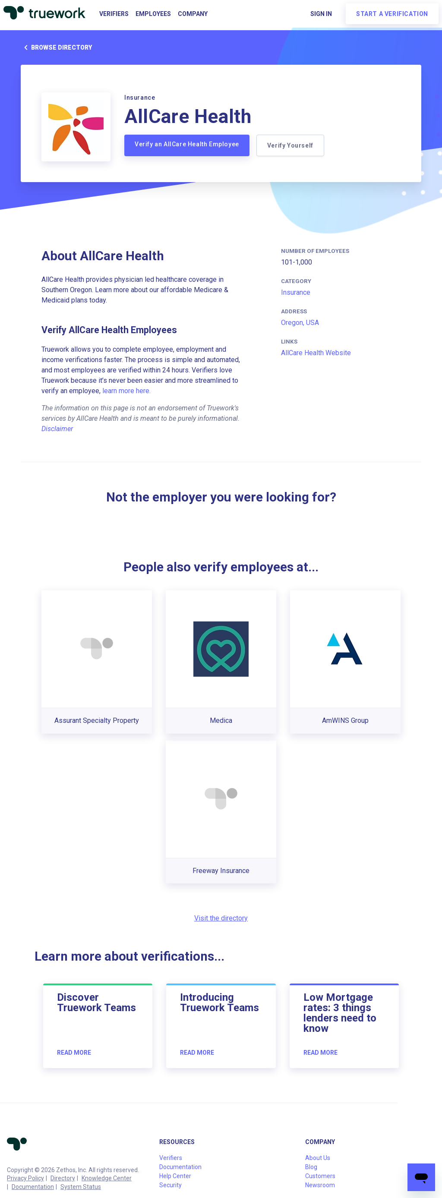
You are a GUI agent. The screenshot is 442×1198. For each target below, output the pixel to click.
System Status (80, 1186)
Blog (311, 1166)
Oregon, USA (300, 322)
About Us (317, 1157)
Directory (63, 1178)
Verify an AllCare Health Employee (187, 144)
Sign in (321, 13)
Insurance (295, 292)
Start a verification (392, 13)
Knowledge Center (107, 1178)
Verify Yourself (290, 145)
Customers (320, 1176)
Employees (153, 13)
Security (170, 1185)
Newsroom (320, 1185)
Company (193, 13)
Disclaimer (57, 429)
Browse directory (56, 47)
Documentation (33, 1186)
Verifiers (114, 13)
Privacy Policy (25, 1178)
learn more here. (126, 391)
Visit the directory (221, 918)
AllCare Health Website (316, 353)
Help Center (175, 1176)
